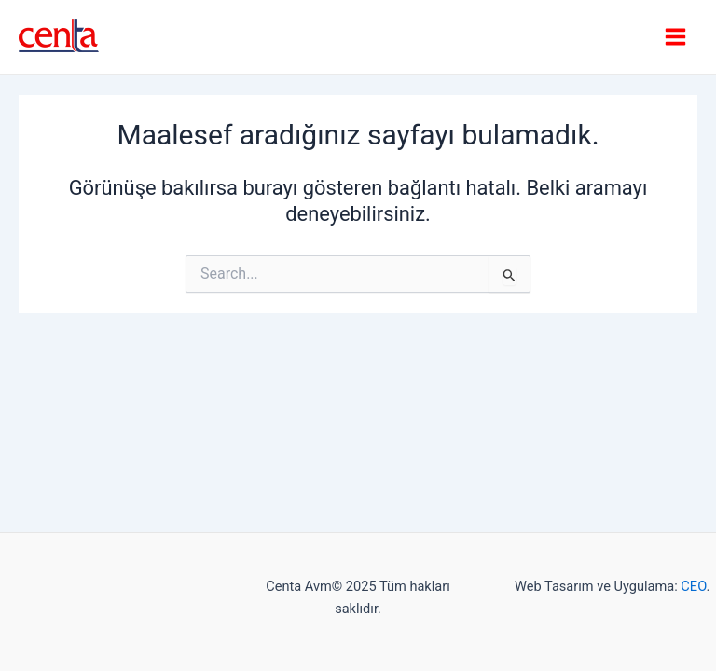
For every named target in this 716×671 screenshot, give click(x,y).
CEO (693, 586)
